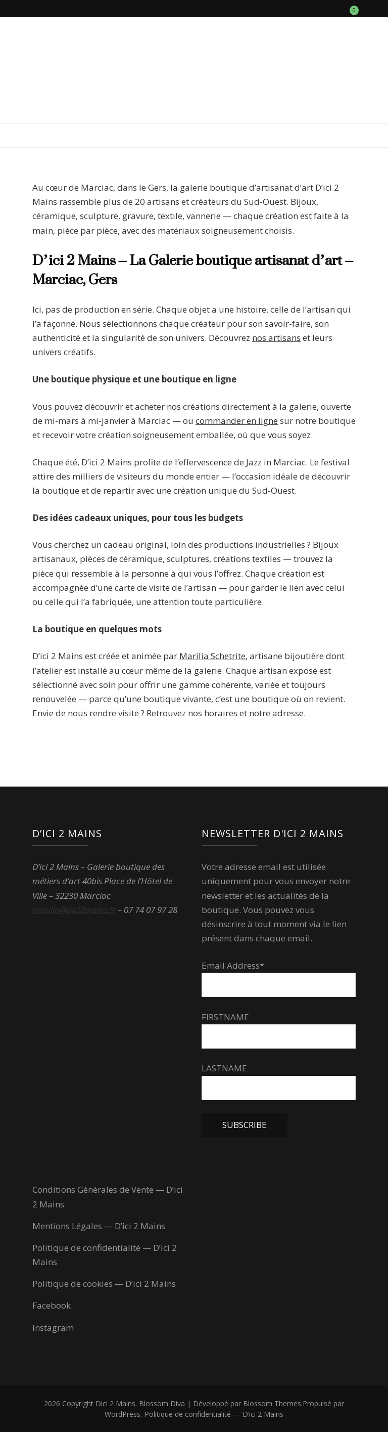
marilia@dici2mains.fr (74, 910)
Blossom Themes (272, 1403)
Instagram (53, 1327)
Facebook (51, 1305)
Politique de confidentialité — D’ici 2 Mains (213, 1414)
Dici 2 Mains (115, 1403)
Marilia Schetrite (212, 656)
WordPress (122, 1414)
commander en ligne (237, 420)
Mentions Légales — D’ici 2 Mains (98, 1226)
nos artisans (276, 337)
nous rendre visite (103, 713)
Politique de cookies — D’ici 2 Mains (104, 1283)
